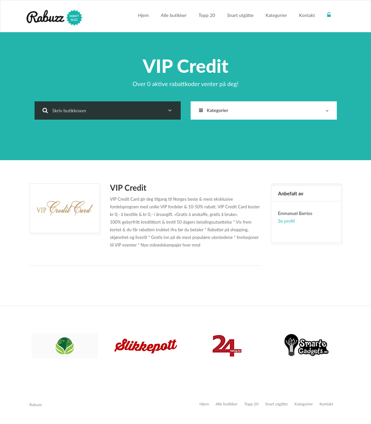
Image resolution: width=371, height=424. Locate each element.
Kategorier (276, 15)
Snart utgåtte (240, 15)
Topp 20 (207, 15)
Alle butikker (174, 15)
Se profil (286, 221)
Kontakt (307, 15)
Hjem (143, 15)
